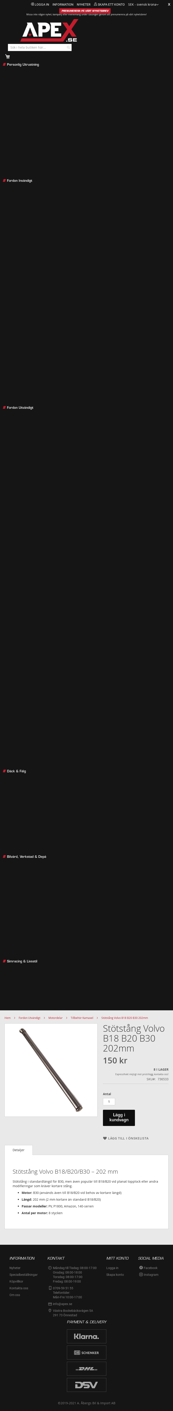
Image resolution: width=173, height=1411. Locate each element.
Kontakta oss (18, 1288)
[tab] (19, 1150)
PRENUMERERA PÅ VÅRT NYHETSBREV (84, 10)
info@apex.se (62, 1304)
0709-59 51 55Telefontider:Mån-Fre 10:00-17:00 (67, 1292)
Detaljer (19, 1150)
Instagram (151, 1274)
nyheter (84, 4)
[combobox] (40, 47)
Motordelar (55, 1018)
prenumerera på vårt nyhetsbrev (128, 14)
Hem (8, 1018)
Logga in (42, 4)
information (62, 4)
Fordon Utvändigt (29, 1018)
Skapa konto (115, 1274)
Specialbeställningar (23, 1274)
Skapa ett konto (111, 4)
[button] (143, 4)
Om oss (14, 1295)
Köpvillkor (16, 1281)
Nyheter (14, 1268)
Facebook (150, 1268)
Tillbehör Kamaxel (82, 1018)
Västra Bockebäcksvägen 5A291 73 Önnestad (73, 1313)
